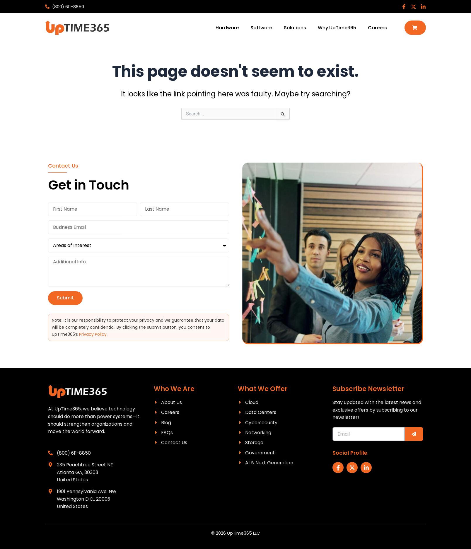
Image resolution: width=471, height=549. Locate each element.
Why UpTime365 (337, 28)
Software (261, 28)
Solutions (295, 28)
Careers (377, 28)
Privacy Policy (93, 334)
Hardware (227, 28)
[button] (415, 28)
